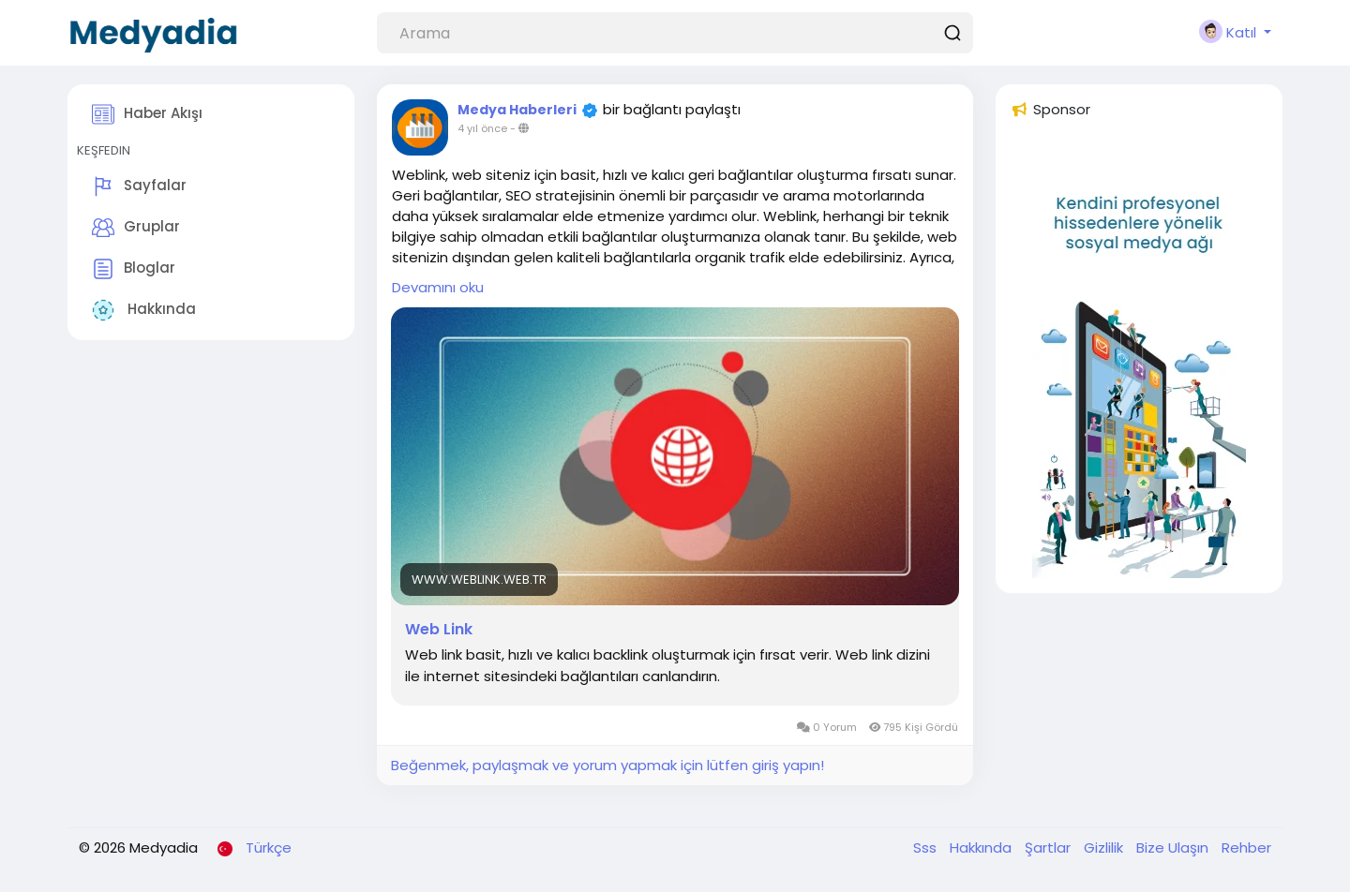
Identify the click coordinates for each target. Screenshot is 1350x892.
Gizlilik (1105, 847)
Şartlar (1049, 847)
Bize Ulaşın (1174, 847)
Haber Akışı (147, 114)
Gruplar (136, 227)
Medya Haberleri (517, 109)
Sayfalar (139, 186)
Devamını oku (438, 287)
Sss (926, 847)
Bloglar (133, 269)
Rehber (1246, 847)
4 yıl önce (482, 128)
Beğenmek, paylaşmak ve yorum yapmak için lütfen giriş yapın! (607, 765)
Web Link (438, 629)
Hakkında (144, 310)
